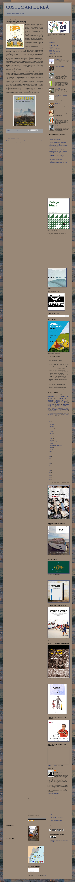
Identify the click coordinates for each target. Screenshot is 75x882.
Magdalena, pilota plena (59, 110)
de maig (51, 436)
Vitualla (58, 406)
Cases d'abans (57, 88)
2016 (50, 465)
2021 (50, 456)
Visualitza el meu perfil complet (53, 793)
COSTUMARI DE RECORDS (54, 51)
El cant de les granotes (52, 415)
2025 (50, 423)
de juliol (51, 433)
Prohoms (57, 405)
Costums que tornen (51, 410)
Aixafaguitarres (57, 103)
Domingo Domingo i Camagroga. (56, 445)
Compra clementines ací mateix (56, 818)
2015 (50, 467)
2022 (50, 454)
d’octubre (52, 428)
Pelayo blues (66, 413)
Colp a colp (67, 414)
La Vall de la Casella (53, 441)
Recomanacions (24, 130)
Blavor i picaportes (58, 125)
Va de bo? (51, 443)
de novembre (52, 426)
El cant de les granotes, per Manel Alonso (56, 141)
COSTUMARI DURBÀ (27, 7)
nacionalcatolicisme (64, 410)
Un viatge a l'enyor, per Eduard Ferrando (56, 159)
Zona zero (50, 402)
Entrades (31, 868)
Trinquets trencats (57, 414)
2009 (50, 477)
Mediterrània (57, 401)
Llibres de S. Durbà (51, 408)
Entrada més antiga (39, 140)
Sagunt (65, 401)
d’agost (51, 431)
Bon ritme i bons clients (55, 815)
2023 (50, 453)
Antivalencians (51, 406)
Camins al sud (59, 413)
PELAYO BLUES (52, 42)
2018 (50, 461)
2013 (50, 470)
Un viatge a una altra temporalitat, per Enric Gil (57, 161)
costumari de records (52, 413)
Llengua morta (60, 408)
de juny (51, 435)
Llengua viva (51, 404)
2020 (50, 458)
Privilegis (50, 401)
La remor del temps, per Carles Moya (55, 148)
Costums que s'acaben (17, 130)
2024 (50, 451)
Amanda (63, 414)
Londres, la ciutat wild (59, 73)
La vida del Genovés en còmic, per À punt (56, 149)
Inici (24, 140)
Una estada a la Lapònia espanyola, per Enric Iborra (58, 162)
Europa (57, 415)
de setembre (52, 429)
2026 (50, 421)
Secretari (57, 770)
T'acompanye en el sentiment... (56, 821)
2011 (50, 474)
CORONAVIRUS (61, 400)
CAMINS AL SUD (52, 53)
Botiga (54, 411)
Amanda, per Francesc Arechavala (55, 139)
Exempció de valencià (59, 81)
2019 (50, 460)
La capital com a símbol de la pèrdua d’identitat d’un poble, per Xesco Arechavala (58, 146)
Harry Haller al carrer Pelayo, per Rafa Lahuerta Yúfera (59, 144)
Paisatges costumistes (61, 402)
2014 (50, 468)
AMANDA (51, 47)
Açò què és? (50, 411)
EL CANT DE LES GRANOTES (55, 48)
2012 (50, 472)
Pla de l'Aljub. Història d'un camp (57, 820)
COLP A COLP (51, 50)
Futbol (58, 404)
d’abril (51, 438)
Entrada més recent (9, 140)
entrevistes (58, 410)
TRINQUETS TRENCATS (53, 45)
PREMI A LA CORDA (53, 44)
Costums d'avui (55, 409)
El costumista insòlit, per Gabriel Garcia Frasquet (57, 142)
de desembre (52, 424)
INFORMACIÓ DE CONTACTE (57, 817)
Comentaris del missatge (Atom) (17, 142)
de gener (51, 449)
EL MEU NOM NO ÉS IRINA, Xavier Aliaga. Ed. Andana (62, 118)
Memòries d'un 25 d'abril (59, 66)
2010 (50, 475)
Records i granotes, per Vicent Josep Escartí (56, 155)
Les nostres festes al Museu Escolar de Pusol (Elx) (58, 151)
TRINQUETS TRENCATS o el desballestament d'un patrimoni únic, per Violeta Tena (58, 157)
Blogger (44, 875)
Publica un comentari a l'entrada (13, 138)
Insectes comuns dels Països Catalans (63, 411)
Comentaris (31, 871)
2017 (50, 463)
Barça (60, 409)
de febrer (51, 447)
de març (51, 440)
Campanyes (65, 409)
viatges (64, 405)
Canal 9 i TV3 (64, 406)
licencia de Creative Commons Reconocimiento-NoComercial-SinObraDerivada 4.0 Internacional (59, 840)
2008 (50, 479)
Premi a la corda (50, 414)
